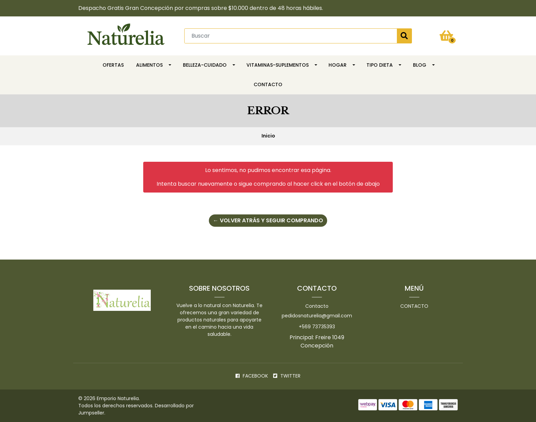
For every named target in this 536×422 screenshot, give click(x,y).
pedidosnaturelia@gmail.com (317, 315)
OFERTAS (113, 65)
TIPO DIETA (379, 65)
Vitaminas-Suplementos (277, 65)
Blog (419, 65)
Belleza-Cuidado (205, 65)
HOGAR (338, 65)
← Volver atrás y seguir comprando (268, 220)
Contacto (268, 84)
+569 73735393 (317, 326)
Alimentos (149, 65)
